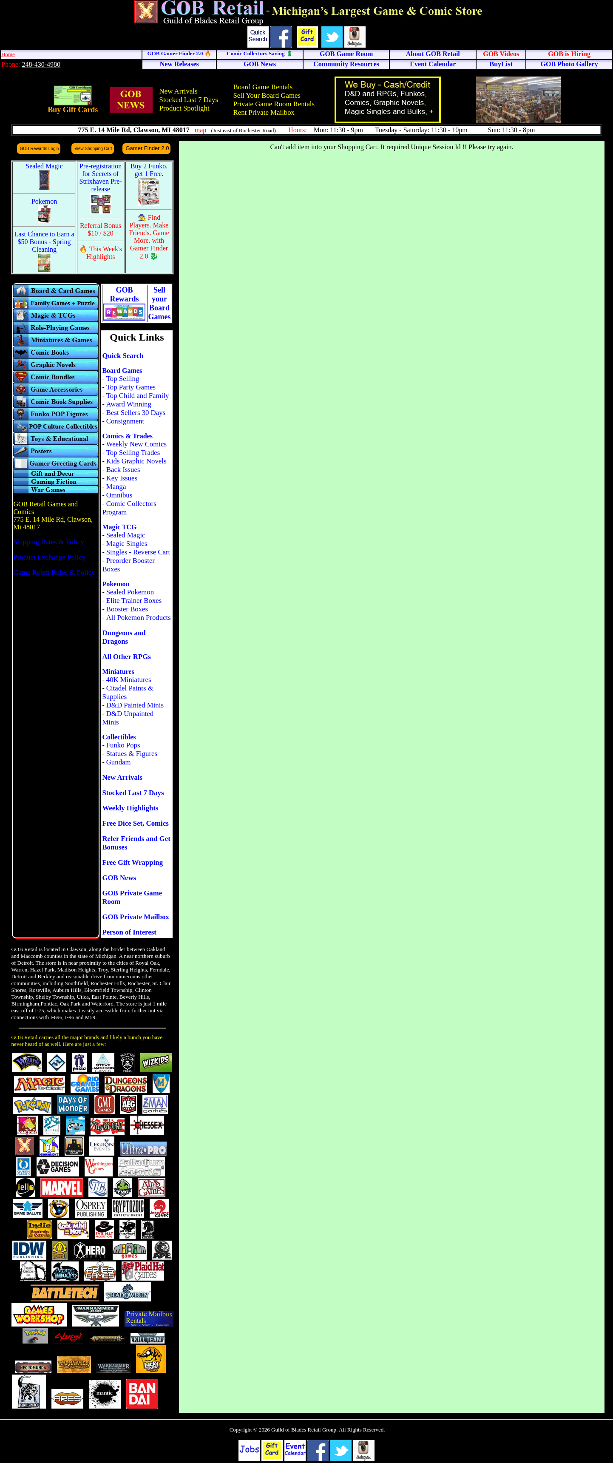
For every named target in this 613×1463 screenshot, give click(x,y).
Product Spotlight (184, 108)
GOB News (119, 878)
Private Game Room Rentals (274, 104)
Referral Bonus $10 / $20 (100, 229)
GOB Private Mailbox (135, 917)
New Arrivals (178, 91)
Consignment (125, 421)
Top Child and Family (137, 396)
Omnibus (119, 495)
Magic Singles (126, 544)
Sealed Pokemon (130, 592)
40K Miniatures (128, 680)
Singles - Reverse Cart (138, 552)
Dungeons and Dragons (123, 637)
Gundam (118, 762)
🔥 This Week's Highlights (100, 252)
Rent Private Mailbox (263, 112)
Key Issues (121, 478)
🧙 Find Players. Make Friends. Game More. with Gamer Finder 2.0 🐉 (149, 237)
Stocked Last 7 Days (188, 100)
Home (8, 54)
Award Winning (128, 404)
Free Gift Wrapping (132, 862)
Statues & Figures (131, 754)
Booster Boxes (127, 609)
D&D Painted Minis (135, 705)
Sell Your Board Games (267, 95)
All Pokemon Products (138, 618)
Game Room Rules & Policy (54, 572)
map (201, 130)
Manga (116, 487)
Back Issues (123, 470)
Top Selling (122, 379)
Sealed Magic (125, 535)
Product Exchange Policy (49, 557)
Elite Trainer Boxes (134, 601)
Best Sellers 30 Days (135, 413)
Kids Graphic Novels (136, 461)
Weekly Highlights (130, 808)
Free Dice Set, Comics (135, 823)
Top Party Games (131, 387)
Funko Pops (123, 745)
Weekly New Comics (136, 444)
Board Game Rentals (262, 87)
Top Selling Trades (133, 453)
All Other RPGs (126, 657)
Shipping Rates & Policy (48, 542)
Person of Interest (129, 932)
